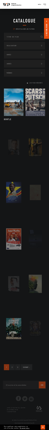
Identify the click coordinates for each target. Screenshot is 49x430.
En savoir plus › (25, 428)
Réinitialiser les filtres (24, 29)
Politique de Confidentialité (24, 423)
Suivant (26, 367)
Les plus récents (35, 83)
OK (43, 427)
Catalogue (24, 21)
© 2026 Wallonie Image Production (24, 420)
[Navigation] (44, 4)
